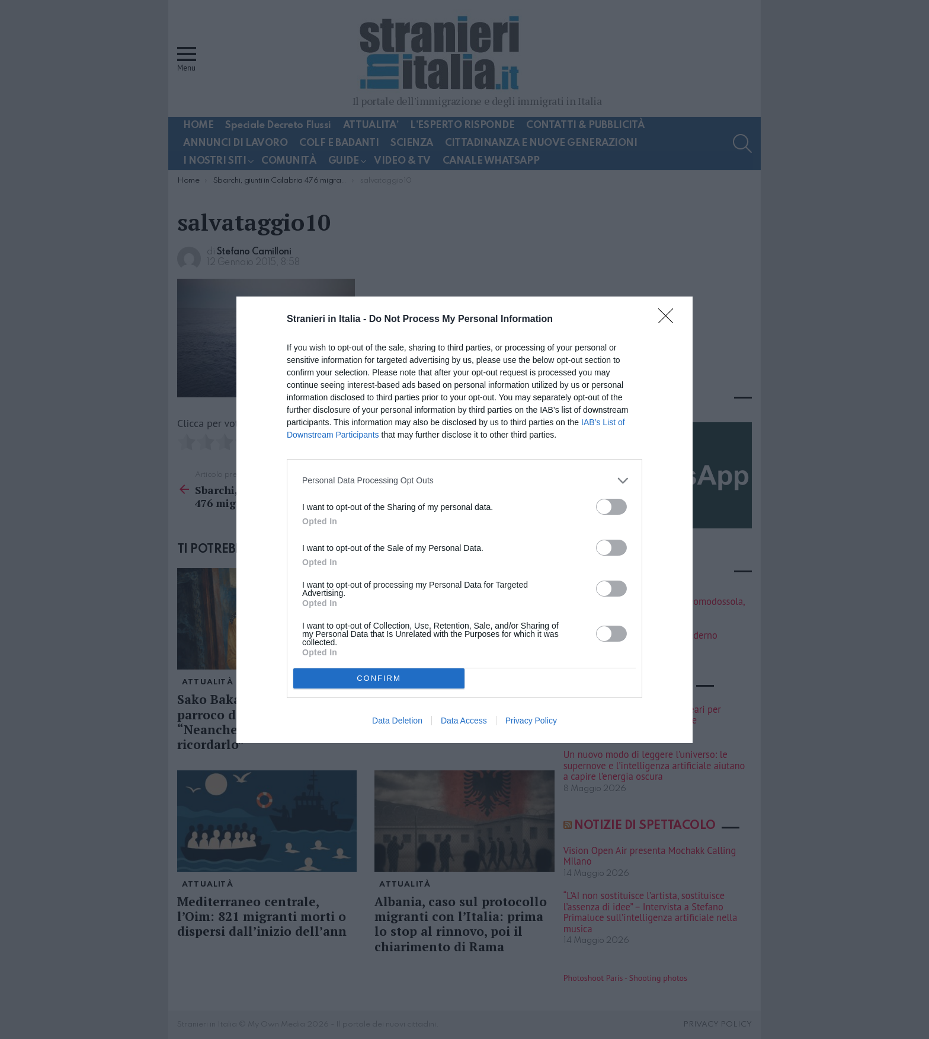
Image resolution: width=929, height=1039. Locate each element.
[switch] (611, 507)
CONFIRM (379, 678)
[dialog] (464, 520)
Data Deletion (397, 720)
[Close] (669, 319)
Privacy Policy (531, 720)
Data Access (464, 720)
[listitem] (464, 480)
